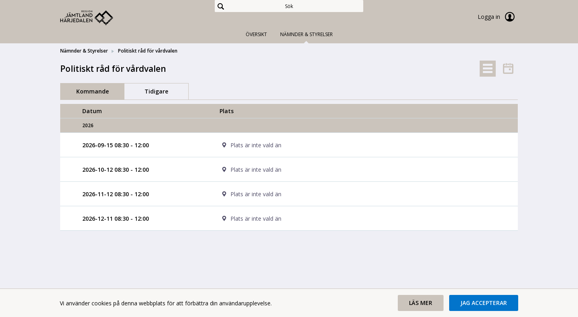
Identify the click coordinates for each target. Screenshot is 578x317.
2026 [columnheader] (88, 125)
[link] (100, 17)
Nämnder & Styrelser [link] (84, 50)
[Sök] (289, 6)
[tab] (488, 69)
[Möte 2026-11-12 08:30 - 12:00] (115, 194)
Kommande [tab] (92, 91)
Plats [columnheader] (227, 111)
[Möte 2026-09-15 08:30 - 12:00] (115, 145)
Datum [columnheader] (92, 111)
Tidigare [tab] (156, 91)
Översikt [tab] (256, 34)
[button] (421, 303)
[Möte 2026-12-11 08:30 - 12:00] (115, 218)
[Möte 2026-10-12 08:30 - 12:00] (115, 169)
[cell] (357, 145)
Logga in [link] (498, 17)
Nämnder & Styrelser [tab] (306, 34)
